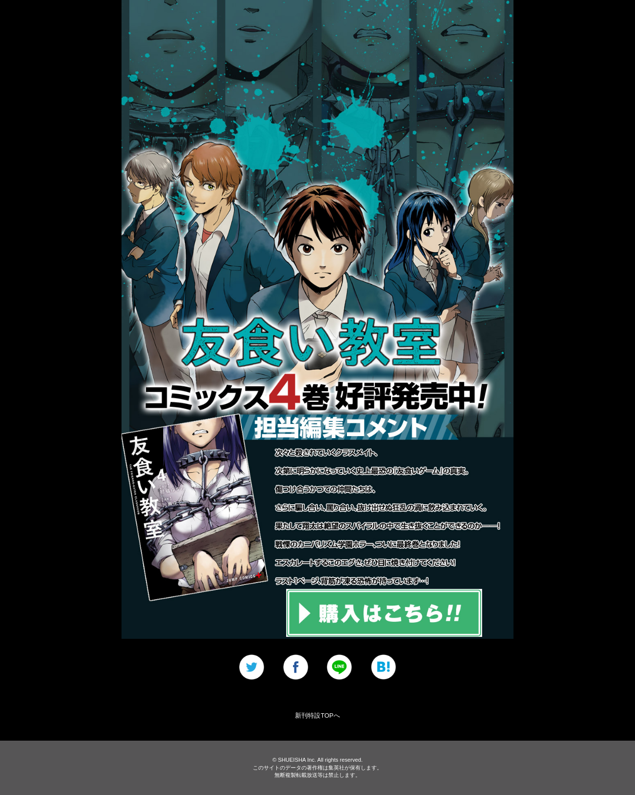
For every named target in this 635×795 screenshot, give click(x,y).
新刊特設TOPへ (317, 715)
